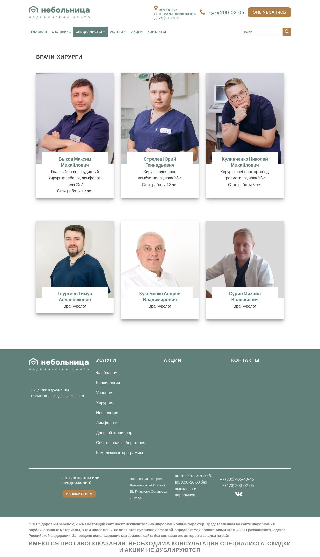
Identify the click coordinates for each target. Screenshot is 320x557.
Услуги (118, 31)
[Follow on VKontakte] (239, 494)
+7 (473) (225, 13)
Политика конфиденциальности (57, 396)
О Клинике (61, 32)
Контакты (157, 32)
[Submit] (287, 32)
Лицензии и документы (50, 390)
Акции (137, 32)
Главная (39, 32)
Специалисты (91, 31)
